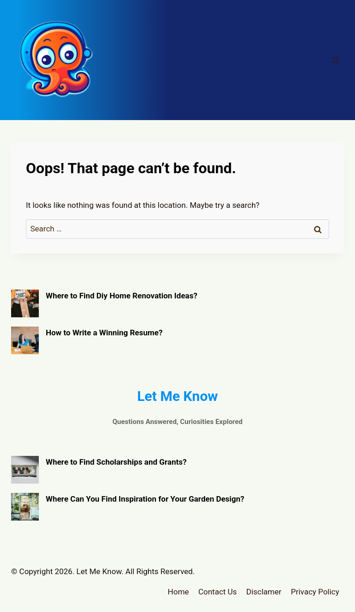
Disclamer (264, 591)
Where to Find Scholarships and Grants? (116, 462)
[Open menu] (335, 60)
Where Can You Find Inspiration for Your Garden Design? (145, 498)
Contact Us (217, 591)
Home (178, 591)
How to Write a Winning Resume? (104, 332)
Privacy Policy (315, 591)
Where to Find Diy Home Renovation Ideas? (121, 295)
